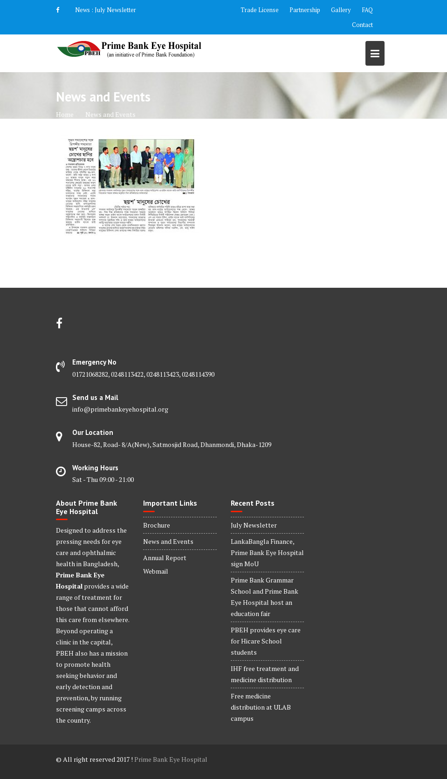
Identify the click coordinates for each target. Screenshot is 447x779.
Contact (362, 24)
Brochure (156, 525)
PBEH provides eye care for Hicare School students (266, 641)
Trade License (260, 10)
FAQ (367, 10)
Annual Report (164, 557)
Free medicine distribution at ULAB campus (261, 707)
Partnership (304, 10)
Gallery (341, 10)
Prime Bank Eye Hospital (170, 759)
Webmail (155, 571)
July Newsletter (115, 10)
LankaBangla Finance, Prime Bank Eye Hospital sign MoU (267, 552)
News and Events (168, 541)
